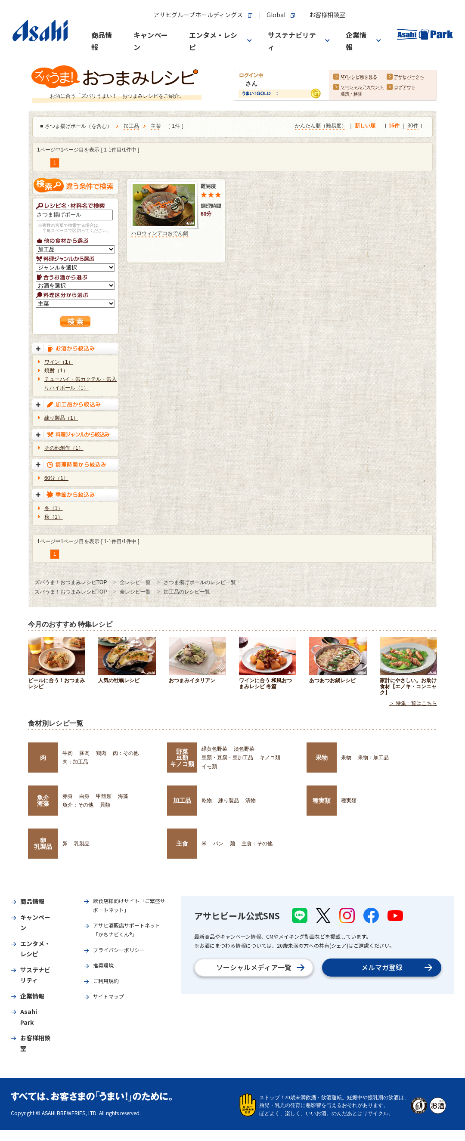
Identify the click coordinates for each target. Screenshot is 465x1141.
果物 (322, 757)
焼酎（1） (56, 371)
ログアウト (404, 87)
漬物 (250, 801)
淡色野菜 (244, 749)
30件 (412, 126)
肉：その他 (126, 753)
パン (218, 844)
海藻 (123, 796)
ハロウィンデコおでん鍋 (159, 233)
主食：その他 (257, 844)
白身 (84, 796)
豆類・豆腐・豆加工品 (227, 757)
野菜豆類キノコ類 (182, 757)
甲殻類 (104, 796)
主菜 (156, 127)
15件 (393, 126)
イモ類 (209, 767)
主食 (182, 843)
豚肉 (84, 753)
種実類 (322, 800)
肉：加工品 (75, 762)
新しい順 (365, 126)
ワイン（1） (58, 362)
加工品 (131, 127)
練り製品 (228, 801)
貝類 (105, 805)
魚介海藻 (43, 800)
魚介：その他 (77, 805)
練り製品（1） (61, 418)
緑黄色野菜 (214, 749)
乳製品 (82, 844)
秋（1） (53, 517)
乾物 (207, 801)
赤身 (67, 796)
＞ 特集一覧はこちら (413, 703)
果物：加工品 (373, 757)
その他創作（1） (64, 448)
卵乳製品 (43, 843)
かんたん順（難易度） (321, 126)
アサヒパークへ (409, 77)
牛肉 (67, 753)
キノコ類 (270, 757)
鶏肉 (101, 753)
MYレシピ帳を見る (359, 77)
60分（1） (56, 478)
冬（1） (53, 508)
